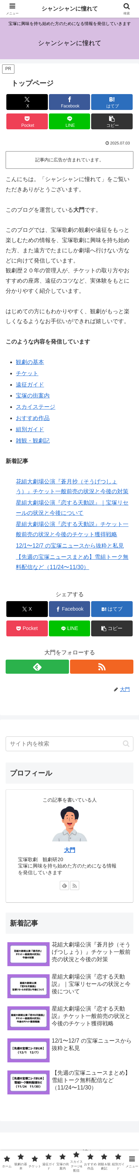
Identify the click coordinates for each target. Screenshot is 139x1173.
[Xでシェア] (27, 102)
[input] (69, 743)
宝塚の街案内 (33, 396)
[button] (112, 121)
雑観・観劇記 (33, 441)
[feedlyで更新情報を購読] (37, 667)
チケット (27, 373)
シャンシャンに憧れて (70, 9)
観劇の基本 (30, 362)
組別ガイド (30, 429)
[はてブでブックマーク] (112, 102)
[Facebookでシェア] (69, 102)
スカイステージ (35, 407)
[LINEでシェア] (69, 121)
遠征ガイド (30, 385)
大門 (69, 850)
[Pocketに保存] (27, 121)
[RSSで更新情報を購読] (101, 667)
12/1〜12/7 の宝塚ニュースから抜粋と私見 (70, 546)
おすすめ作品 (33, 418)
